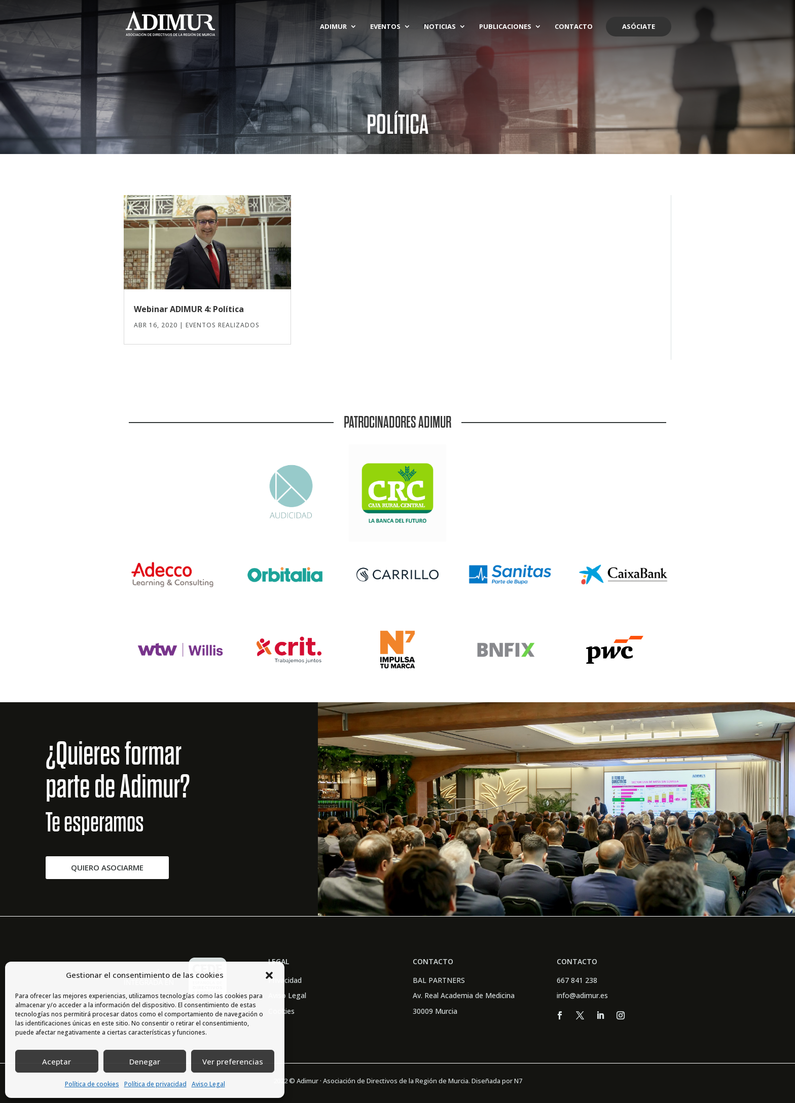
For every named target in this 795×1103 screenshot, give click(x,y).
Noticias (440, 27)
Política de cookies (92, 1084)
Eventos (385, 27)
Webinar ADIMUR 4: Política (189, 309)
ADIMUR (333, 27)
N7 (518, 1080)
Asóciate (638, 26)
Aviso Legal (208, 1084)
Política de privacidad (155, 1084)
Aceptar (56, 1061)
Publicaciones (505, 27)
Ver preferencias (232, 1061)
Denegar (144, 1061)
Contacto (574, 27)
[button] (269, 975)
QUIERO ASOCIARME (107, 867)
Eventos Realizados (223, 325)
